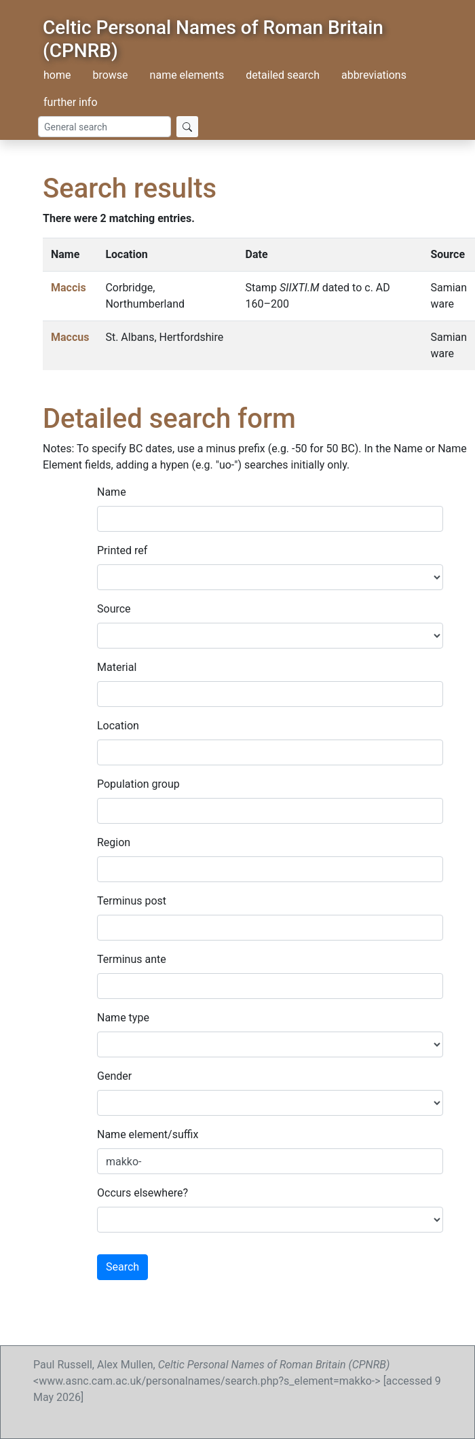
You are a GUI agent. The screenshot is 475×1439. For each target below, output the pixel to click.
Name (111, 492)
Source (114, 608)
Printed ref (122, 550)
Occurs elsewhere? (142, 1192)
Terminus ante (131, 959)
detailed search (283, 75)
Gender (114, 1076)
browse (110, 75)
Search (122, 1266)
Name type (123, 1017)
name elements (187, 75)
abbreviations (373, 75)
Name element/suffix (147, 1134)
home (57, 75)
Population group (138, 784)
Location (118, 725)
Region (113, 842)
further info (70, 102)
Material (116, 667)
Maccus (70, 337)
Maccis (68, 287)
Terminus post (131, 900)
